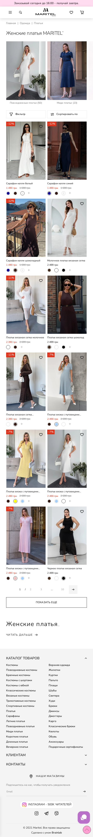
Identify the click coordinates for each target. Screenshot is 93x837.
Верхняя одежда (59, 665)
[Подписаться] (82, 791)
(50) (26, 103)
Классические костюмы (21, 690)
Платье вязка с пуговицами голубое (63, 414)
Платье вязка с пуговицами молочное (63, 491)
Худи (52, 701)
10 (62, 589)
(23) (67, 103)
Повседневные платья (20, 726)
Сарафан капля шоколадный (23, 260)
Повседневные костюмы (21, 670)
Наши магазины (46, 776)
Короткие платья (17, 736)
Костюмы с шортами (19, 680)
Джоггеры (55, 716)
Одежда (25, 23)
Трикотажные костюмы (21, 701)
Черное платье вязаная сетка (64, 568)
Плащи (53, 685)
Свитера (54, 696)
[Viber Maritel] (57, 817)
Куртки (53, 675)
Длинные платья (17, 742)
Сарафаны (13, 716)
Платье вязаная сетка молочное (25, 337)
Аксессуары (56, 742)
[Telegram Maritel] (46, 817)
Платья (10, 711)
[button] (82, 12)
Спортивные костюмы (20, 706)
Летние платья (15, 721)
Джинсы (54, 711)
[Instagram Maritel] (36, 817)
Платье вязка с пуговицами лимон (22, 491)
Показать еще (46, 602)
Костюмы (12, 665)
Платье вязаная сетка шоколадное (19, 414)
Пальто (53, 680)
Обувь (53, 736)
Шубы (53, 690)
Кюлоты (54, 731)
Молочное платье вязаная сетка (66, 260)
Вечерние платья (17, 747)
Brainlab (57, 833)
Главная (11, 23)
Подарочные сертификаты (66, 747)
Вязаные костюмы (17, 696)
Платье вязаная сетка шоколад (65, 337)
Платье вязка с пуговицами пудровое (22, 568)
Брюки (53, 706)
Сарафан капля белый (19, 183)
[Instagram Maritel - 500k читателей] (47, 804)
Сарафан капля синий (60, 183)
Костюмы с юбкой (17, 685)
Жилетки (54, 670)
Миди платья (14, 731)
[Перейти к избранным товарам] (71, 12)
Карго (52, 721)
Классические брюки (62, 726)
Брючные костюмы (18, 675)
